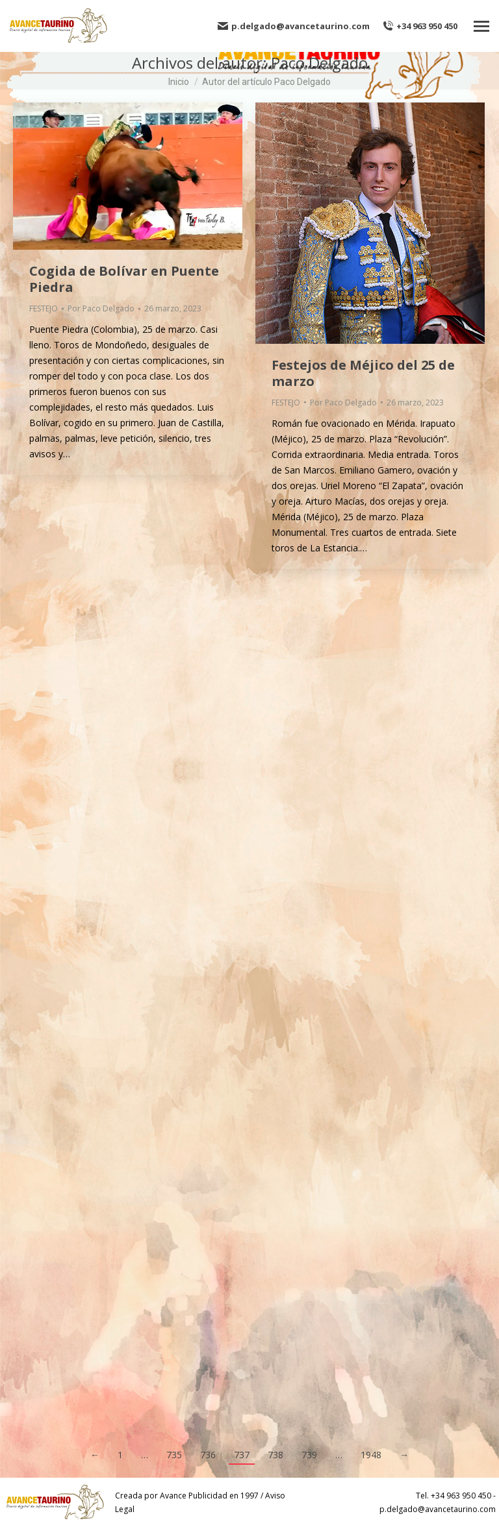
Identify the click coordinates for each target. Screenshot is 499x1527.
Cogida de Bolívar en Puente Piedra (124, 279)
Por (101, 308)
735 (174, 1455)
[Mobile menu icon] (481, 26)
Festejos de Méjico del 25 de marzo (363, 373)
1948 (371, 1455)
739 (309, 1455)
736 (208, 1455)
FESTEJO (43, 308)
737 (242, 1455)
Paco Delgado (319, 62)
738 (275, 1455)
